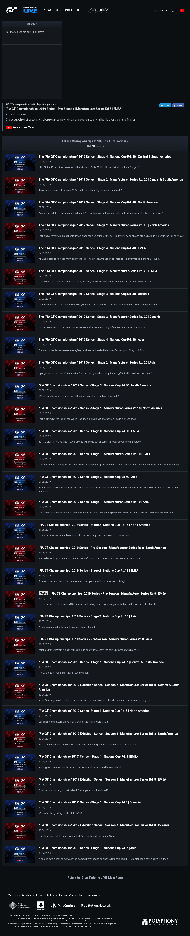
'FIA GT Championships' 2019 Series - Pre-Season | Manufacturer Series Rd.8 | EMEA (108, 593)
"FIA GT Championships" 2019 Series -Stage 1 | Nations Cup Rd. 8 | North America (94, 711)
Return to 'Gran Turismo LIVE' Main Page (95, 877)
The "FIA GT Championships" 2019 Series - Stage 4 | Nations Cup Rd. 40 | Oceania (94, 294)
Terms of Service (20, 895)
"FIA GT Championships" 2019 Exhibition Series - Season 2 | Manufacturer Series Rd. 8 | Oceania (104, 825)
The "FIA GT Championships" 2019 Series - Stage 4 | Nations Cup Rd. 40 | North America (98, 202)
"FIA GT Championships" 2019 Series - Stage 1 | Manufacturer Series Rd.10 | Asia (94, 502)
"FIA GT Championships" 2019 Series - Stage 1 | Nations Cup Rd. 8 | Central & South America (101, 662)
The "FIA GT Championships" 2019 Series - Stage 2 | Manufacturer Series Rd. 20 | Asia (97, 362)
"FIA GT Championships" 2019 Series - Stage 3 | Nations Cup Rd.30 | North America (95, 385)
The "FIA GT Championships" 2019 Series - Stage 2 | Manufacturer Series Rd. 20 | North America (104, 225)
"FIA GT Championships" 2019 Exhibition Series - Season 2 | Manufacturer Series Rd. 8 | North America (108, 734)
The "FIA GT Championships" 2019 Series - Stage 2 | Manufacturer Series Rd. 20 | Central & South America (111, 179)
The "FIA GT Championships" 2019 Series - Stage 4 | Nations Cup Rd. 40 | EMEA (92, 248)
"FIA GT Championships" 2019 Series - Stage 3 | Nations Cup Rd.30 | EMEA (89, 431)
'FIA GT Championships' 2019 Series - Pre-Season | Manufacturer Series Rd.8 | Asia (95, 639)
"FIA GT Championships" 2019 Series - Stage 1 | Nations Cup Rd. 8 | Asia (87, 848)
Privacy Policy (45, 895)
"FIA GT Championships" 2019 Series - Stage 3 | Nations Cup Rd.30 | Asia (88, 477)
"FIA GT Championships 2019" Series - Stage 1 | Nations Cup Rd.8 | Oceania (90, 802)
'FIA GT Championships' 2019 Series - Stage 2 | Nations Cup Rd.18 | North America (94, 525)
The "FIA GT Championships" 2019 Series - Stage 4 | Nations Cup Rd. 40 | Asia (91, 339)
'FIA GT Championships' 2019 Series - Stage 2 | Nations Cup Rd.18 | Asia (87, 616)
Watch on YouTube (23, 127)
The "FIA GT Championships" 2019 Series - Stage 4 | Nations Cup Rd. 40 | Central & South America (105, 156)
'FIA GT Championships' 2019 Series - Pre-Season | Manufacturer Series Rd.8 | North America (102, 548)
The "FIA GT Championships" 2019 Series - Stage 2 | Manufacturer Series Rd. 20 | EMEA (98, 271)
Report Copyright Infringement (79, 895)
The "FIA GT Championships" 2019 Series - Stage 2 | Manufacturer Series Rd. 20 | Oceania (99, 317)
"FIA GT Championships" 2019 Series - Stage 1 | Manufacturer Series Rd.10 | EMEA (94, 454)
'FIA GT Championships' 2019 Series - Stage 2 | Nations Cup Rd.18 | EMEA (88, 570)
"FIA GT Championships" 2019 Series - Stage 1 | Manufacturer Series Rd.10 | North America (100, 408)
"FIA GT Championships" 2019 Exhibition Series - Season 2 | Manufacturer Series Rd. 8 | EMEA (102, 779)
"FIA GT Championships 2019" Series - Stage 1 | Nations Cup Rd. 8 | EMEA (88, 756)
